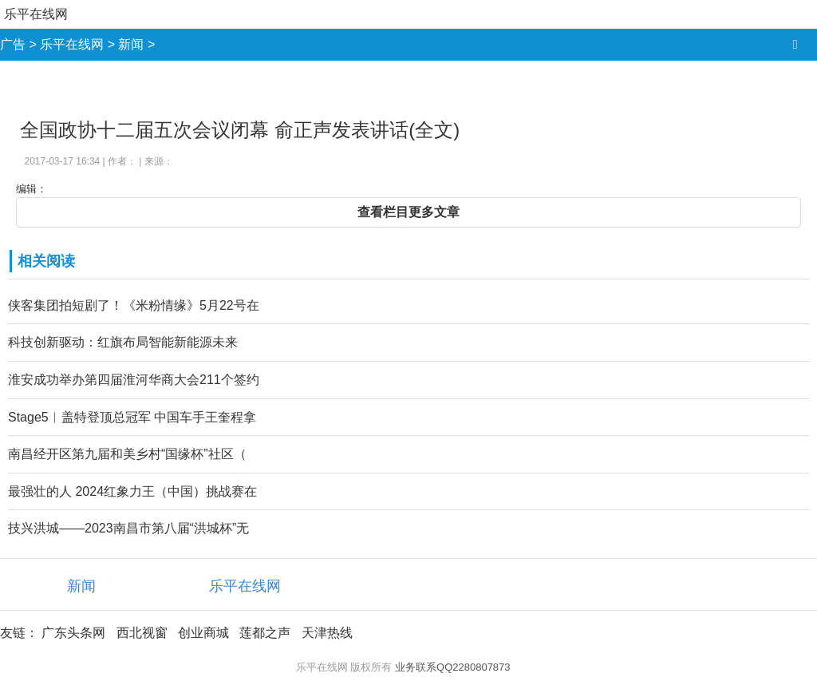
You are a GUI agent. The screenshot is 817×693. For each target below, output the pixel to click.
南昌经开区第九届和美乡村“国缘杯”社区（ (127, 454)
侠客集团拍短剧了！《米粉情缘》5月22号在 (133, 305)
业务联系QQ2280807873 (453, 667)
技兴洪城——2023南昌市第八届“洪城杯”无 (128, 528)
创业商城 (203, 633)
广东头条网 (73, 633)
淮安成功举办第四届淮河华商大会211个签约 (133, 379)
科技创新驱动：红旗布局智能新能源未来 (123, 342)
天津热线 (327, 633)
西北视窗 (142, 633)
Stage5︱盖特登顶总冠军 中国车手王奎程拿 (132, 417)
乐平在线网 (36, 14)
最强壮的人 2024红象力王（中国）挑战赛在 (132, 491)
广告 (13, 44)
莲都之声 (264, 633)
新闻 (131, 44)
